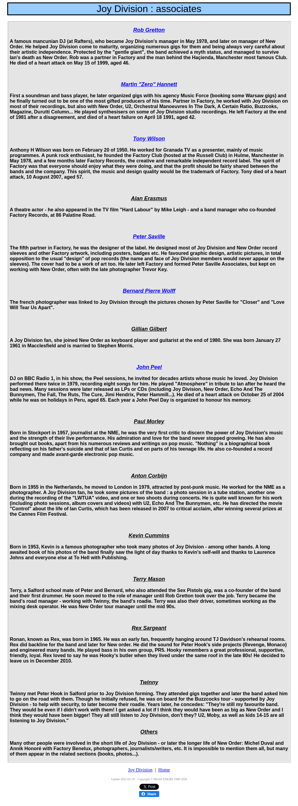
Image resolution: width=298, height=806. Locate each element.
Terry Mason (149, 579)
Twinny (149, 682)
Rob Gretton (149, 30)
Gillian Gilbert (149, 329)
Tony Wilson (149, 139)
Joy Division (140, 769)
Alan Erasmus (149, 198)
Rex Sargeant (149, 628)
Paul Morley (149, 421)
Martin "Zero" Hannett (149, 84)
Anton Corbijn (149, 476)
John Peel (149, 367)
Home (164, 769)
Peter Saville (149, 237)
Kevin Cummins (149, 536)
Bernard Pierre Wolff (149, 291)
